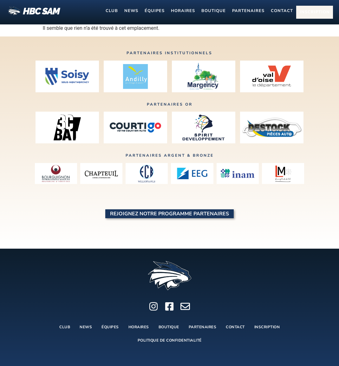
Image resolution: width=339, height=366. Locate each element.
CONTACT (282, 12)
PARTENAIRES (248, 12)
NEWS (131, 12)
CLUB (112, 12)
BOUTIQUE (213, 12)
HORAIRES (183, 12)
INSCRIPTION (316, 12)
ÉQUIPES (155, 12)
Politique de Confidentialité (170, 340)
